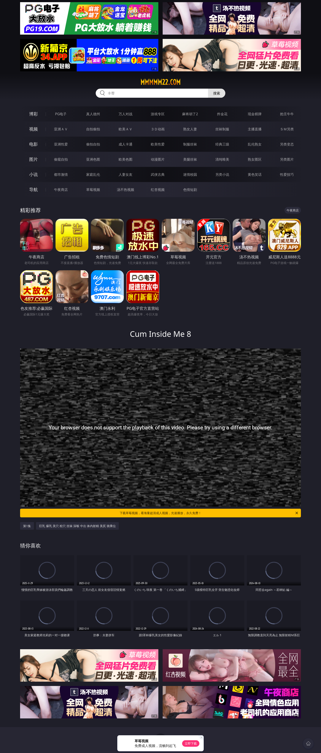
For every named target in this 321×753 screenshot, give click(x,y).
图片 (33, 159)
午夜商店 (61, 189)
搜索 (216, 93)
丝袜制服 (222, 129)
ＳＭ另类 (287, 129)
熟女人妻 (190, 129)
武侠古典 (158, 174)
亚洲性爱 (61, 144)
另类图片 (287, 159)
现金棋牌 (255, 114)
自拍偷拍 (93, 129)
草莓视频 (93, 189)
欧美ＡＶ (125, 129)
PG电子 (61, 114)
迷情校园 (190, 174)
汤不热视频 (125, 189)
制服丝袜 (190, 144)
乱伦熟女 (255, 144)
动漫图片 (158, 159)
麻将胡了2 (190, 114)
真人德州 (93, 114)
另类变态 (287, 144)
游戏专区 (158, 114)
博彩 (33, 114)
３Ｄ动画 (158, 129)
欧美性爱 (158, 144)
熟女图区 (255, 159)
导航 (33, 189)
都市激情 (61, 174)
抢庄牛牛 (287, 114)
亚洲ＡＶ (61, 129)
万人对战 (125, 114)
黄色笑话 (255, 174)
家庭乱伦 (93, 174)
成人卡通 (125, 144)
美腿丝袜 (190, 159)
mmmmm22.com (160, 82)
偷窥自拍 (61, 159)
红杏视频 (158, 189)
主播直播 (255, 129)
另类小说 (222, 174)
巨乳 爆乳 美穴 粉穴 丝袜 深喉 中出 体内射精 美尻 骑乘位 (77, 526)
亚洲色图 (93, 159)
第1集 (27, 526)
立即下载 (191, 743)
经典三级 (222, 144)
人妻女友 (125, 174)
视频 (33, 129)
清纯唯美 (222, 159)
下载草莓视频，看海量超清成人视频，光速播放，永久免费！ (209, 513)
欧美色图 (125, 159)
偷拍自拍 (93, 144)
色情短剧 (190, 189)
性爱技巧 (287, 174)
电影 (33, 144)
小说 (33, 174)
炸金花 (222, 114)
